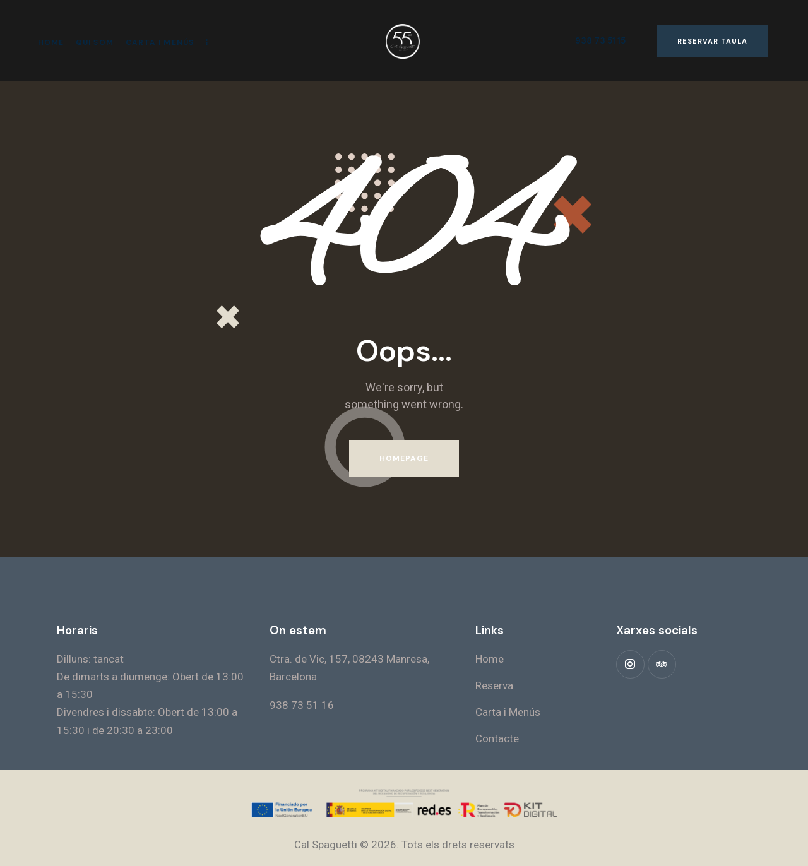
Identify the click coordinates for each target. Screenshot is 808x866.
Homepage (404, 458)
